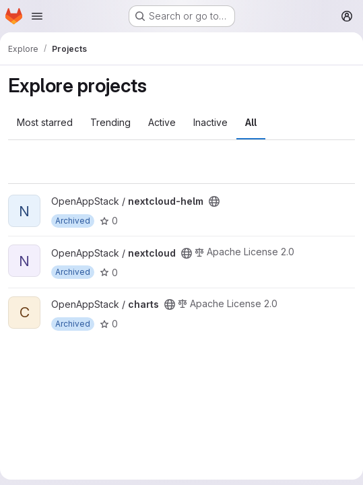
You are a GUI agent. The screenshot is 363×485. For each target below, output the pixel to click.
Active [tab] (162, 122)
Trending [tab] (110, 122)
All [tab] (251, 122)
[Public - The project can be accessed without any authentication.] (214, 201)
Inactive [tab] (210, 122)
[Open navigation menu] (37, 16)
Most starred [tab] (45, 122)
